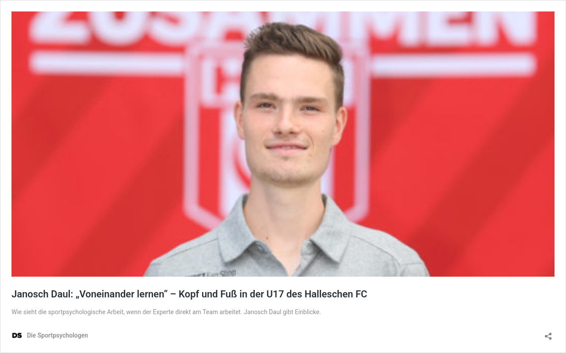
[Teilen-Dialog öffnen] (548, 333)
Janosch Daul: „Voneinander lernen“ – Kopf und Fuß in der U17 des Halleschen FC (189, 294)
